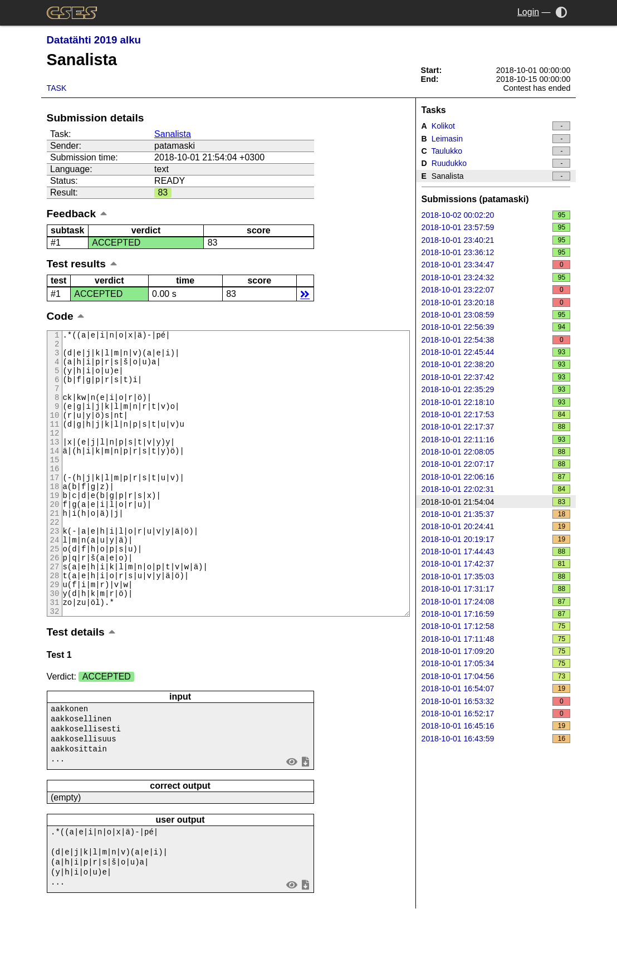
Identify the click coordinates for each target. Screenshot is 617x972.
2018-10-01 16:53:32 (496, 701)
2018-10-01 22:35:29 (496, 389)
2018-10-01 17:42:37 (496, 563)
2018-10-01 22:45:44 (496, 352)
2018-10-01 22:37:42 (496, 377)
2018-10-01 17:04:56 (496, 676)
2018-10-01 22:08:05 (496, 451)
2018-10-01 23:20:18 (496, 302)
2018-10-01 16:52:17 (496, 713)
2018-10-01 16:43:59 (496, 738)
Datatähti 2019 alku (94, 40)
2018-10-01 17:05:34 (496, 663)
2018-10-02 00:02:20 (496, 215)
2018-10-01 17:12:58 (496, 626)
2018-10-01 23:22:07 (496, 289)
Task (57, 88)
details (305, 294)
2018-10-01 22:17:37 (496, 426)
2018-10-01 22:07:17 (496, 464)
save (305, 817)
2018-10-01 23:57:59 (496, 227)
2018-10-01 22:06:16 (496, 476)
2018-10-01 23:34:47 (496, 264)
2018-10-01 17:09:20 (496, 651)
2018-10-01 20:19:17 (496, 539)
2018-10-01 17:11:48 (496, 638)
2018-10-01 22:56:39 (496, 327)
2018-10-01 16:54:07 (496, 688)
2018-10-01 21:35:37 (496, 514)
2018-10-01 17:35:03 (496, 576)
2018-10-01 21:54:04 (496, 501)
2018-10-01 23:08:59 (496, 314)
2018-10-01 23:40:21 (496, 240)
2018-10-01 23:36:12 (496, 252)
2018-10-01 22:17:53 (496, 414)
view (291, 817)
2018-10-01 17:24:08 (496, 601)
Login (528, 12)
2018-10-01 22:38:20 (496, 364)
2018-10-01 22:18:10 (496, 402)
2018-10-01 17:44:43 (496, 551)
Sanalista (172, 134)
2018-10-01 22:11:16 (496, 439)
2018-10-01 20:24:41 (496, 526)
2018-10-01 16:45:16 (496, 725)
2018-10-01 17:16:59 (496, 613)
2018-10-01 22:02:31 (496, 489)
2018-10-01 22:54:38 (496, 339)
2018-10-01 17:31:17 (496, 588)
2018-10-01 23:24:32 (496, 277)
